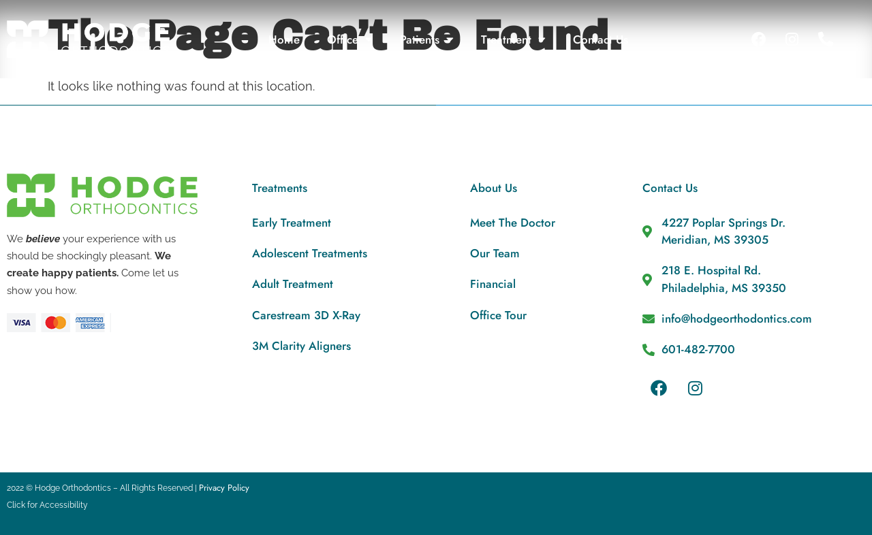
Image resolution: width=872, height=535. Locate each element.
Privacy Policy (224, 487)
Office (350, 39)
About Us (493, 188)
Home (284, 39)
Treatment (513, 39)
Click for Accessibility (47, 505)
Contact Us (600, 39)
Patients (427, 39)
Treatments (279, 188)
